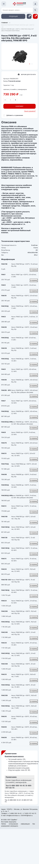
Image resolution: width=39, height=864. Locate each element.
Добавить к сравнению (14, 115)
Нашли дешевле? (30, 111)
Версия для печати (28, 74)
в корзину (33, 270)
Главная (4, 22)
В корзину (19, 106)
